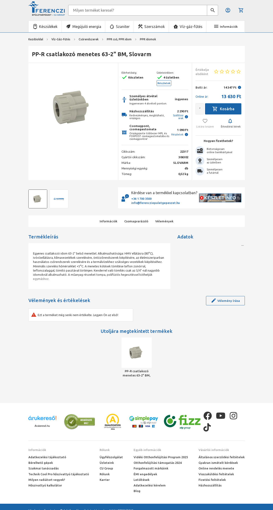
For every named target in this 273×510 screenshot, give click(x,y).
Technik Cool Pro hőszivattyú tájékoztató (58, 474)
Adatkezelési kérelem (150, 485)
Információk (37, 449)
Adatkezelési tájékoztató (47, 457)
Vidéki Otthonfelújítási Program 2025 (161, 457)
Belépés (228, 10)
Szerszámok (154, 26)
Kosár (241, 10)
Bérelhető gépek (40, 462)
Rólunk (105, 449)
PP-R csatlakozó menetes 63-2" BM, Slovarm (136, 373)
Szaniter (123, 26)
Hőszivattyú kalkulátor (45, 485)
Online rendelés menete (216, 468)
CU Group (106, 468)
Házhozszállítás (210, 485)
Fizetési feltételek (212, 479)
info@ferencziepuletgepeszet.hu (155, 202)
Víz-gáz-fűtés (191, 26)
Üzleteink (107, 462)
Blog (137, 491)
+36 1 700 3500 (141, 198)
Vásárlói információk (214, 449)
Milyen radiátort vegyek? (46, 479)
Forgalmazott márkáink (151, 468)
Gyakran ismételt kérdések (218, 462)
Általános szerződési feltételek (222, 457)
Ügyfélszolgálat (111, 457)
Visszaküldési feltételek (216, 474)
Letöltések (141, 479)
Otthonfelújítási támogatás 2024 (158, 462)
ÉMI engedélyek (145, 474)
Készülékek (48, 26)
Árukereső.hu (42, 425)
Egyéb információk (147, 449)
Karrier (105, 479)
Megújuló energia (86, 26)
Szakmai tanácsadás (43, 468)
